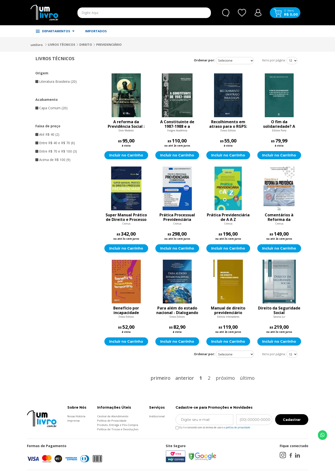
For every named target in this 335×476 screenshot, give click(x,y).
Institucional (157, 416)
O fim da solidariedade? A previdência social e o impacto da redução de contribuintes (279, 124)
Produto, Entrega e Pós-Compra (117, 425)
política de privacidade (238, 427)
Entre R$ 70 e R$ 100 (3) (56, 151)
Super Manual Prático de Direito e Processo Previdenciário (126, 217)
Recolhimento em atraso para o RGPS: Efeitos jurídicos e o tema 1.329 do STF (228, 124)
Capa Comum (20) (51, 108)
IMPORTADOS (96, 31)
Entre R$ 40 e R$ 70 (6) (55, 143)
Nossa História (76, 416)
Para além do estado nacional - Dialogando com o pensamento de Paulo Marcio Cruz (177, 310)
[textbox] (133, 13)
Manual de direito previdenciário (228, 310)
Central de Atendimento (112, 416)
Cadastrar (292, 420)
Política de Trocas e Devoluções (117, 429)
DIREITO (85, 44)
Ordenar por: (204, 60)
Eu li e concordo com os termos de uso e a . (213, 426)
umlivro (37, 45)
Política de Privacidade (111, 420)
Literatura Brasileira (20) (56, 81)
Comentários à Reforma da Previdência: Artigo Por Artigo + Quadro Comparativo (279, 217)
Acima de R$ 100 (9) (52, 159)
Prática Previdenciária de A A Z (228, 217)
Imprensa (73, 420)
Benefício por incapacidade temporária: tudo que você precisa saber (126, 310)
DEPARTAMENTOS (55, 31)
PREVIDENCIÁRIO (109, 44)
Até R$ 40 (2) (47, 134)
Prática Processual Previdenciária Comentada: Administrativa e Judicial (177, 217)
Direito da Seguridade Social (279, 310)
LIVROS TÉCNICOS (61, 44)
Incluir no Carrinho (126, 155)
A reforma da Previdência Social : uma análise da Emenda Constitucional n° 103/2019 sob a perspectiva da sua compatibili (126, 124)
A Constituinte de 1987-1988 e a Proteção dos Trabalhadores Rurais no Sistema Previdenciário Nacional (177, 124)
